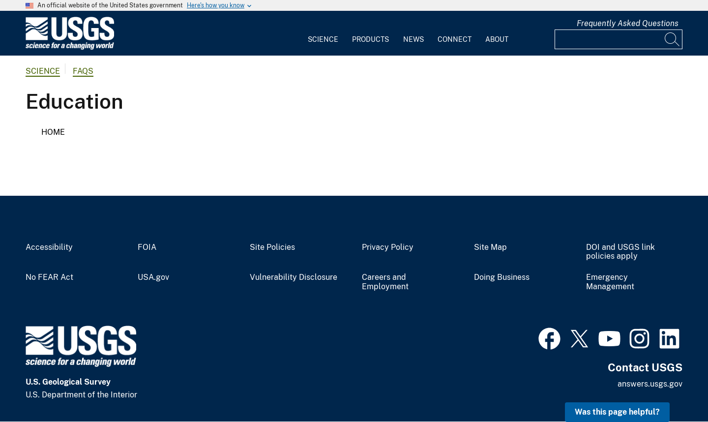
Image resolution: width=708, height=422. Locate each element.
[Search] (672, 39)
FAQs (83, 71)
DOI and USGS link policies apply (620, 252)
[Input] (618, 39)
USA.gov (153, 277)
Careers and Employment (385, 282)
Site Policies (272, 247)
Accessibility (49, 247)
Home (53, 132)
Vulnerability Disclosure (293, 277)
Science (323, 39)
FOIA (147, 247)
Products (370, 39)
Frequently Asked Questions (627, 23)
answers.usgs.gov (650, 384)
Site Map (490, 247)
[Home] (70, 47)
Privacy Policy (387, 247)
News (413, 39)
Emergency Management (610, 282)
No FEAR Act (49, 277)
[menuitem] (323, 33)
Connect (455, 39)
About (496, 39)
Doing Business (502, 277)
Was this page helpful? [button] (617, 412)
